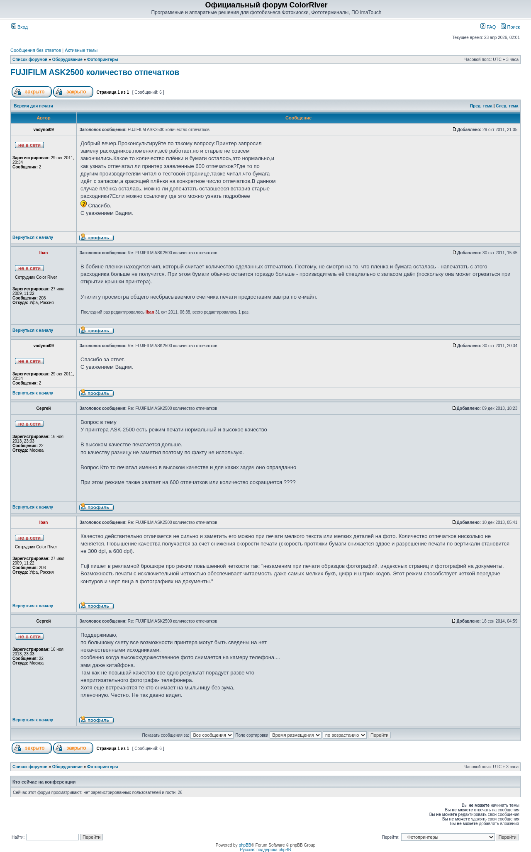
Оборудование (67, 59)
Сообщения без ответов (35, 50)
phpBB (245, 845)
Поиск (510, 26)
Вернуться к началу (32, 237)
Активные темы (81, 50)
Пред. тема (481, 106)
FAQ (488, 26)
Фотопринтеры (102, 59)
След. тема (507, 106)
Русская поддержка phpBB (265, 849)
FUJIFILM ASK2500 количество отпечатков (94, 72)
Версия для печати (33, 106)
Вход (19, 26)
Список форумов (30, 59)
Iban (150, 312)
